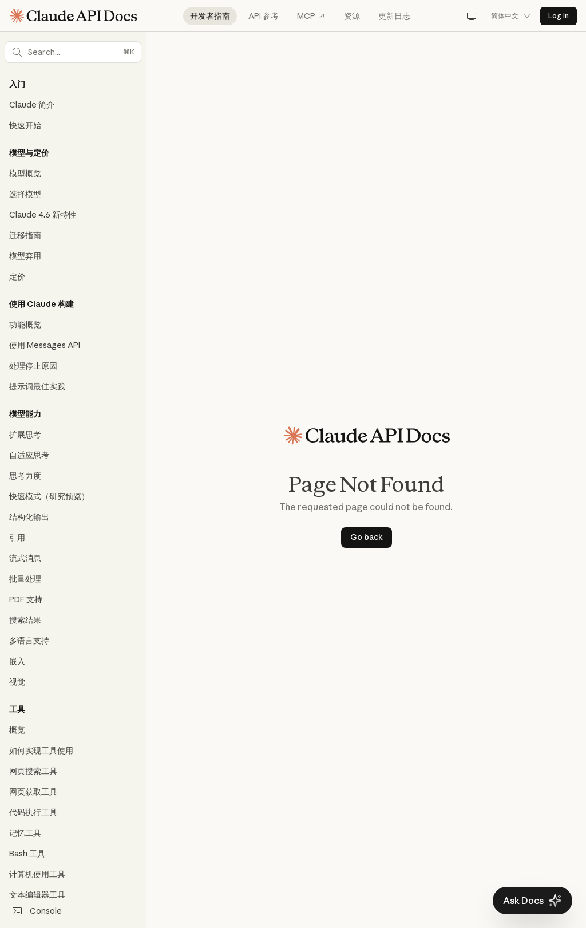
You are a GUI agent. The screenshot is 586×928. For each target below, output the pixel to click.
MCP (311, 16)
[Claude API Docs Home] (73, 16)
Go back (366, 537)
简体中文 (511, 15)
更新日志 (394, 16)
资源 (352, 16)
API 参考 (263, 16)
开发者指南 (210, 16)
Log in (558, 15)
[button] (73, 52)
